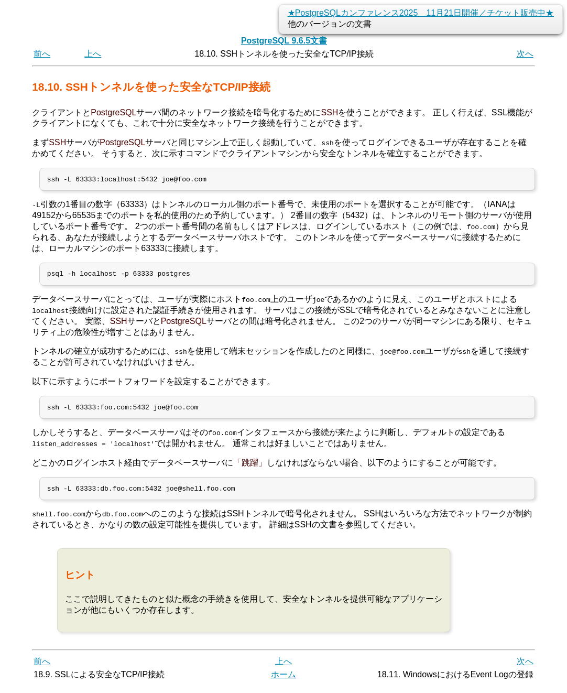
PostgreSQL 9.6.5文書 (284, 40)
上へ (92, 53)
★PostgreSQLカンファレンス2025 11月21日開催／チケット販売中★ (421, 12)
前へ (42, 53)
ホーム (283, 681)
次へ (525, 53)
